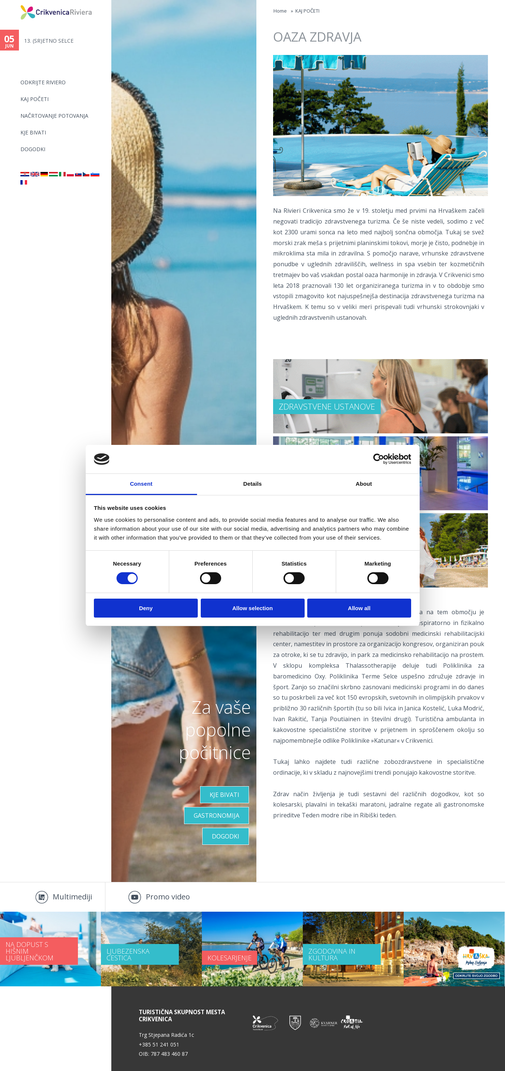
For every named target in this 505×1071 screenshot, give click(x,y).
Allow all (359, 608)
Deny (146, 608)
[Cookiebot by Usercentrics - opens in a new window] (378, 459)
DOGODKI (32, 149)
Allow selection (252, 608)
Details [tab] (252, 484)
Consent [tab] (141, 484)
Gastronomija (216, 815)
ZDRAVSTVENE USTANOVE (327, 406)
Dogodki (225, 836)
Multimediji (72, 897)
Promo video (168, 897)
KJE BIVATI (33, 132)
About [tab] (364, 484)
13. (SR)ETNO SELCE (48, 40)
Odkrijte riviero (43, 82)
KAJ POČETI (34, 98)
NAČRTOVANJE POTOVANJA (54, 115)
